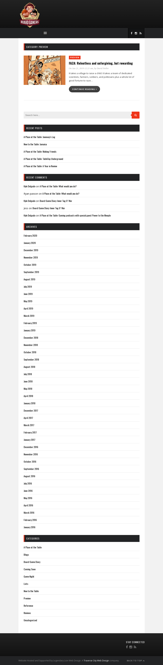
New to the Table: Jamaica (35, 144)
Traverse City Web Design (96, 660)
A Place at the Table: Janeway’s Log (39, 137)
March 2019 (29, 315)
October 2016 (30, 461)
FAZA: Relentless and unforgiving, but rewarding (101, 63)
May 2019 (28, 301)
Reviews (27, 613)
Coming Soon (29, 569)
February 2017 (30, 432)
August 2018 (29, 367)
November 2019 (31, 257)
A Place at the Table (33, 547)
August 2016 (29, 476)
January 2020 (30, 243)
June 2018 (28, 381)
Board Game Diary (32, 562)
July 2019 (28, 286)
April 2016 (28, 505)
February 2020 (30, 235)
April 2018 (28, 396)
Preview (74, 57)
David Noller (103, 68)
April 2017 (28, 418)
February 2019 (30, 323)
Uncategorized (30, 620)
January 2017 (29, 439)
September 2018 (31, 359)
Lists (26, 583)
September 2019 (31, 272)
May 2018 (28, 388)
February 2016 (30, 520)
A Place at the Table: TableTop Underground (43, 159)
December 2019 (31, 250)
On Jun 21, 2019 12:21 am (81, 68)
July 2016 (28, 483)
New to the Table (31, 591)
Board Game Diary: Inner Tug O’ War (56, 201)
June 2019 (28, 294)
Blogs (26, 554)
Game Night (29, 576)
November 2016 (31, 454)
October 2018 (30, 352)
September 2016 (31, 469)
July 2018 (28, 374)
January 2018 (29, 403)
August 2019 (29, 279)
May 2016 (28, 498)
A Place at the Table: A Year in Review (40, 166)
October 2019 (30, 264)
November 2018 (31, 345)
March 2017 (29, 425)
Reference (28, 605)
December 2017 (31, 410)
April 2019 (28, 308)
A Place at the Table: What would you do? (58, 186)
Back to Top (136, 660)
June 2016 (28, 490)
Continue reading (84, 89)
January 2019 (29, 330)
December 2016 (31, 447)
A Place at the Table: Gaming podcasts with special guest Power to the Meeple (75, 215)
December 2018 (31, 337)
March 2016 (29, 512)
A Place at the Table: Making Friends (40, 151)
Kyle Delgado (29, 186)
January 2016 (29, 527)
